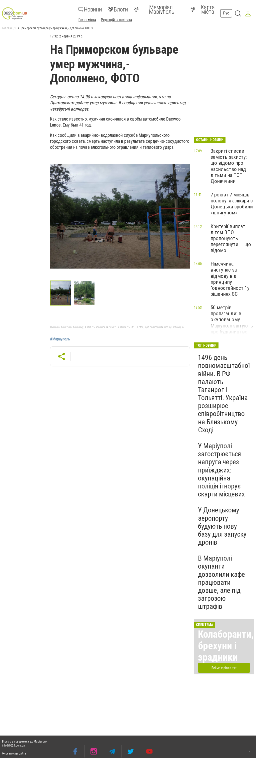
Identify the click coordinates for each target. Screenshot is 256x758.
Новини (90, 9)
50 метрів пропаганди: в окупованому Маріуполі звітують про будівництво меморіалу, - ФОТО (231, 322)
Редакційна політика (116, 20)
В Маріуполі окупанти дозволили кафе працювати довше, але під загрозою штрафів (221, 582)
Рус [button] (226, 13)
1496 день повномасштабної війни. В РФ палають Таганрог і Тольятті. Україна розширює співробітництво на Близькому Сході (224, 393)
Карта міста (202, 9)
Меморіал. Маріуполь (154, 9)
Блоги (118, 9)
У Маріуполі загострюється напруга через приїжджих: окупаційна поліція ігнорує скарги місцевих (221, 470)
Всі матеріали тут (224, 668)
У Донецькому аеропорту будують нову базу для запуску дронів (222, 526)
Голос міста (87, 20)
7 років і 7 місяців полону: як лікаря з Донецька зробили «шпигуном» (231, 204)
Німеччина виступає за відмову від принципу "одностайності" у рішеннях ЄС (230, 279)
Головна (7, 28)
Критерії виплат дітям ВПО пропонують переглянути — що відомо (230, 238)
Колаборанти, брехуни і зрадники (226, 645)
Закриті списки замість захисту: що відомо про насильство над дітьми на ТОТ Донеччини (228, 166)
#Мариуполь (60, 339)
